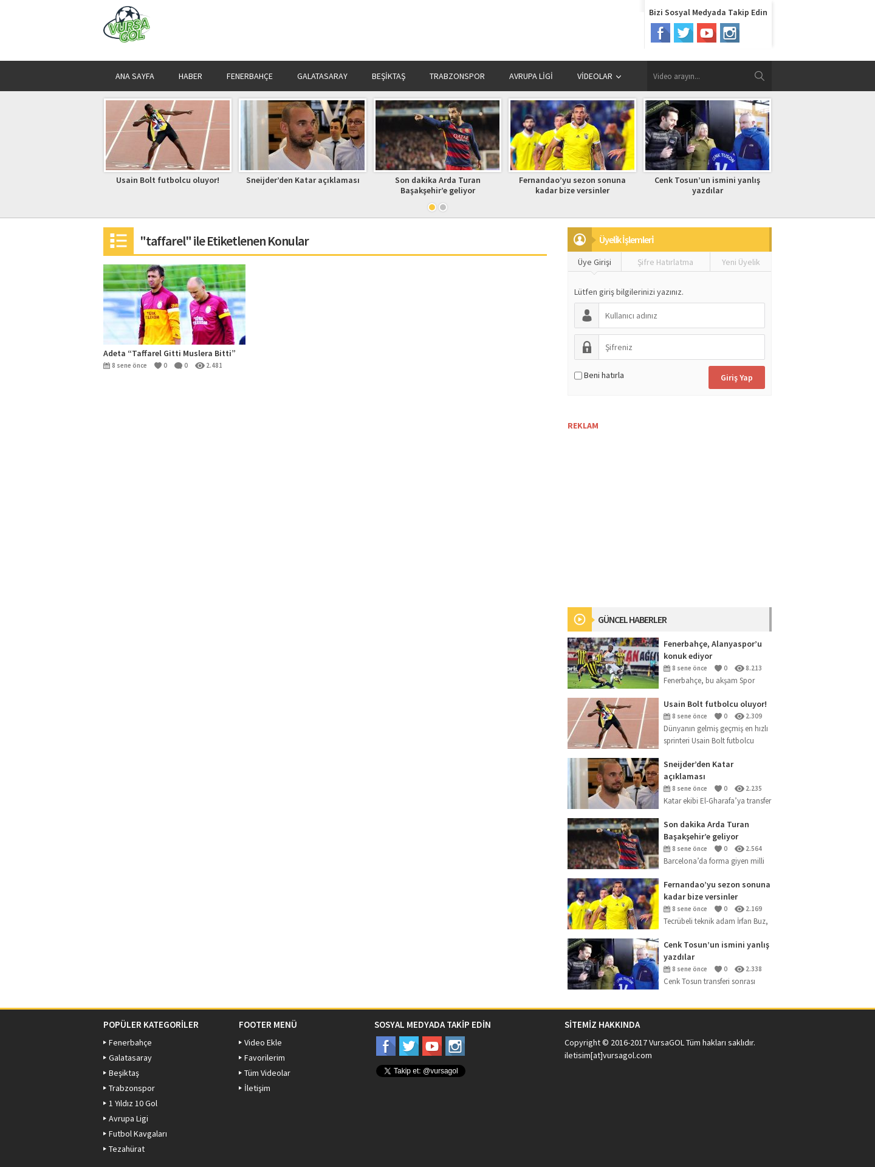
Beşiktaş (124, 1072)
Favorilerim (264, 1057)
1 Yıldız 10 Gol (133, 1103)
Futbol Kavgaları (138, 1133)
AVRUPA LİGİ (531, 76)
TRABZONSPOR (457, 76)
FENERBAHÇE (250, 76)
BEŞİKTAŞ (388, 76)
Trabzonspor (132, 1088)
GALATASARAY (322, 76)
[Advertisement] (659, 507)
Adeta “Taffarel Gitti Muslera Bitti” (169, 353)
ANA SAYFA (134, 76)
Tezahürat (127, 1148)
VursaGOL (666, 1042)
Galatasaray (130, 1057)
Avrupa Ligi (128, 1118)
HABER (190, 76)
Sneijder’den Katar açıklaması (303, 179)
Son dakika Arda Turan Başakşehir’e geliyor (438, 185)
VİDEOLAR (599, 76)
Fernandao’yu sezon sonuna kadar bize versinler (572, 185)
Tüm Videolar (267, 1072)
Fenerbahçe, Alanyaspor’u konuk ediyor (713, 649)
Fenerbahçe (130, 1042)
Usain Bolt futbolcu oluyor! (167, 179)
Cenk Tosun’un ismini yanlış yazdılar (707, 185)
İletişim (257, 1088)
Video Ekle (263, 1042)
